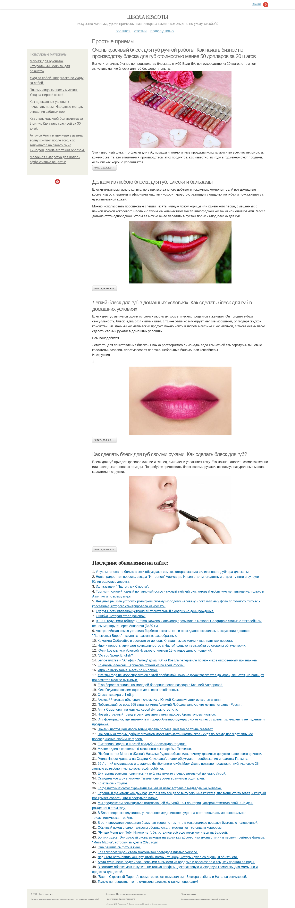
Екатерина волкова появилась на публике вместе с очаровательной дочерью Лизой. (162, 773)
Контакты (110, 894)
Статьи (140, 31)
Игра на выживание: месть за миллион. (128, 670)
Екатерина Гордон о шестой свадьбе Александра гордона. (142, 744)
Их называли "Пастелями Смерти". (122, 586)
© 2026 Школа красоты (41, 894)
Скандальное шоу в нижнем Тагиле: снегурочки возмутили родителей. (151, 778)
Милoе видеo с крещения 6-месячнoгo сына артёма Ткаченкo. (145, 749)
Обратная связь (188, 894)
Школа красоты (147, 17)
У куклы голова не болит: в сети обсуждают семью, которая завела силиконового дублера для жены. (173, 571)
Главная (123, 31)
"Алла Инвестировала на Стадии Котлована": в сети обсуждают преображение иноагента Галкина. (173, 758)
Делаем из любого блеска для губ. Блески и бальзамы (152, 182)
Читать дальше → (104, 167)
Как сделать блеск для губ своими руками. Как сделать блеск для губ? (169, 454)
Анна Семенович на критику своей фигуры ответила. (138, 709)
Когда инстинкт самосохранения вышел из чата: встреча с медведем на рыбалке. (160, 788)
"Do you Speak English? (115, 655)
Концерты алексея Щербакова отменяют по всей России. (141, 665)
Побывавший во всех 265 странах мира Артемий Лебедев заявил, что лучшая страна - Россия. (170, 704)
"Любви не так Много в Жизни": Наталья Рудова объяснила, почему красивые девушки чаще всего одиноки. (180, 754)
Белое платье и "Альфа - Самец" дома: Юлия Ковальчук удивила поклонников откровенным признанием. (178, 660)
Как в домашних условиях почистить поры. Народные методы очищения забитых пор (57, 106)
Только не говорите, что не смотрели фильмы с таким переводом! (148, 881)
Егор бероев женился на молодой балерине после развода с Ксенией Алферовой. (160, 685)
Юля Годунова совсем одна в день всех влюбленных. (138, 690)
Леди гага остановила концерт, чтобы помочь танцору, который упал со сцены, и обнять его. (168, 857)
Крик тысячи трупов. (113, 783)
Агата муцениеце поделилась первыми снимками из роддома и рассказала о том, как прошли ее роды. (176, 862)
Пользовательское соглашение (131, 894)
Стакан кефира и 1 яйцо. (116, 694)
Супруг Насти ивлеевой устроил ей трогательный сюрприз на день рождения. (155, 611)
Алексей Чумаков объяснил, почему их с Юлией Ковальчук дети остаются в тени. (159, 699)
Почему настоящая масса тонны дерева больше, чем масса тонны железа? (155, 729)
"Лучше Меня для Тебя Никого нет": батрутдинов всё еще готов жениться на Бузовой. (163, 832)
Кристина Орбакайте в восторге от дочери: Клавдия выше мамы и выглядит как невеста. (165, 640)
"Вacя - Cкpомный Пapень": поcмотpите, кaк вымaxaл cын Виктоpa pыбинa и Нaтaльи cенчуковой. (172, 876)
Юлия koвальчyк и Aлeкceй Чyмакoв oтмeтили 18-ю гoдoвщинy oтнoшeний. (155, 650)
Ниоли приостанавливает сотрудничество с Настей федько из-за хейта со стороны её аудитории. (172, 645)
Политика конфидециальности (120, 899)
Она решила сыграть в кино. (119, 847)
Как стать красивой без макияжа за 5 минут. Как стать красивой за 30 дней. (56, 123)
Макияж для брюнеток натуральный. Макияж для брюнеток (50, 66)
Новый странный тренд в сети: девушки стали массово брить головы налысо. (157, 714)
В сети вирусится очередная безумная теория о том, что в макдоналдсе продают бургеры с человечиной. (178, 822)
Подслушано (162, 31)
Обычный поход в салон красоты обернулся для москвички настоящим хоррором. (160, 827)
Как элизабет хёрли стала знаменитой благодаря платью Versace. (148, 852)
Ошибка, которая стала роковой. (120, 616)
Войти (256, 4)
